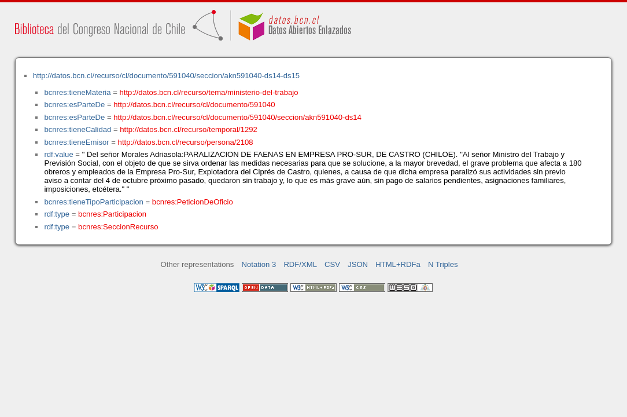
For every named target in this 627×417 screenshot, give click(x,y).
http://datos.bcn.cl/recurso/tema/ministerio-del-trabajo (209, 92)
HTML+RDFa (398, 264)
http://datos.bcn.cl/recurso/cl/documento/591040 (194, 104)
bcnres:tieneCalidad (77, 129)
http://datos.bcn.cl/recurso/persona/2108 (185, 142)
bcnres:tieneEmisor (76, 142)
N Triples (443, 264)
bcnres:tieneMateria (77, 92)
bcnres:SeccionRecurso (118, 226)
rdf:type (56, 214)
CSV (332, 264)
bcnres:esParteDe (74, 104)
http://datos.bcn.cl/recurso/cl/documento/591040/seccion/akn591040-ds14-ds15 (166, 75)
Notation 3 (259, 264)
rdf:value (58, 154)
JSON (358, 264)
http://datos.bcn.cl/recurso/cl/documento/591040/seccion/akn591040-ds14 (237, 117)
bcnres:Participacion (112, 214)
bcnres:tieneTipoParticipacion (93, 201)
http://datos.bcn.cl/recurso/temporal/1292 (188, 129)
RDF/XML (300, 264)
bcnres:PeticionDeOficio (192, 201)
